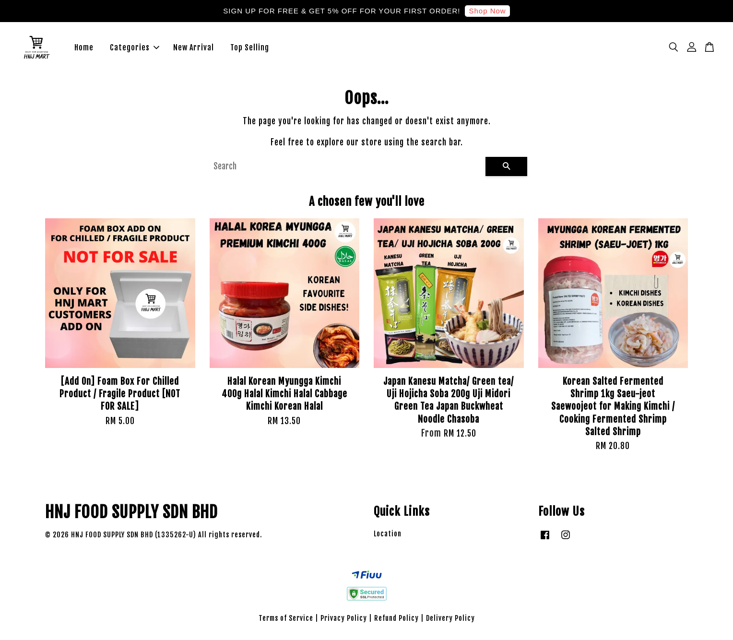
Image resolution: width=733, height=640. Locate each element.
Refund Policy (396, 619)
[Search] (345, 167)
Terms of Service (286, 619)
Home (84, 48)
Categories (134, 48)
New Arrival (193, 48)
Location (388, 534)
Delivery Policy (450, 619)
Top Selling (249, 48)
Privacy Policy (343, 619)
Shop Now (487, 11)
